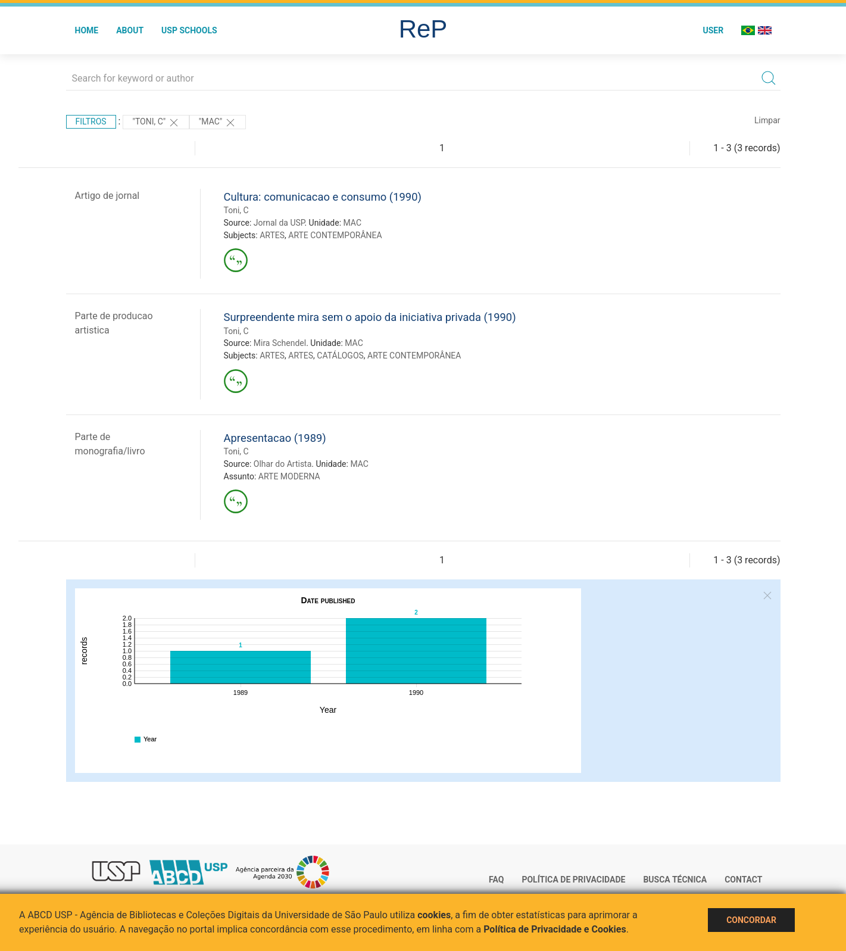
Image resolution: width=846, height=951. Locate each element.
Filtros (91, 121)
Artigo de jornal (107, 195)
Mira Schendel (280, 343)
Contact (743, 879)
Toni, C (236, 210)
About (129, 30)
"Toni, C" (155, 123)
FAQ (496, 879)
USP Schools (189, 30)
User (713, 30)
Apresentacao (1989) (275, 438)
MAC (353, 222)
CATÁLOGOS (340, 355)
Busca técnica (675, 879)
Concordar (751, 920)
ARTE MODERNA (289, 476)
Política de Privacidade (573, 879)
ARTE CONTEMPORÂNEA (335, 235)
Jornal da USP (279, 222)
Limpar (767, 120)
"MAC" (217, 123)
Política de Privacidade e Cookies (554, 929)
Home (87, 30)
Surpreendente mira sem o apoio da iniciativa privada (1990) (370, 317)
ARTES (272, 235)
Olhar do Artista (283, 464)
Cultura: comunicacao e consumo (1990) (323, 197)
